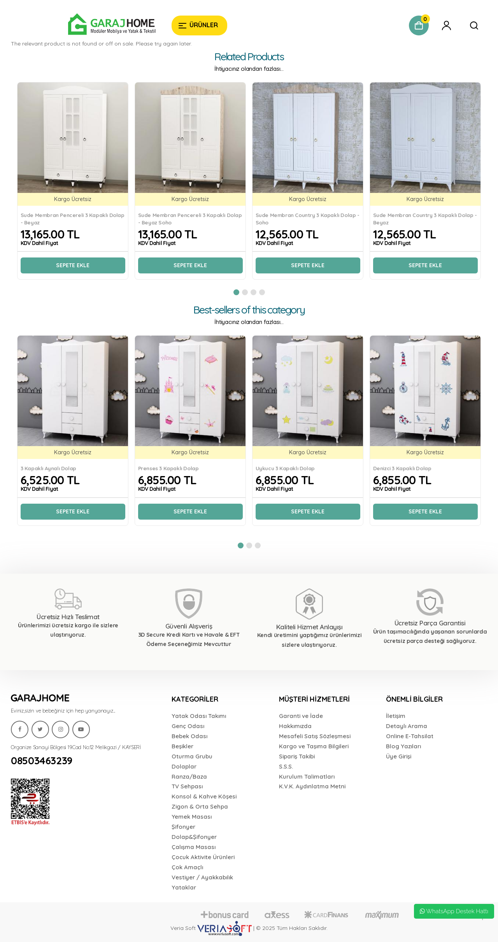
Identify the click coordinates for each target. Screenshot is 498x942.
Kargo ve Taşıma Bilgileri (314, 746)
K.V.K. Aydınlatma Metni (312, 786)
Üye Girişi (398, 756)
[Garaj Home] (88, 25)
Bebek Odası (189, 736)
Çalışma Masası (194, 847)
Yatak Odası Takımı (199, 716)
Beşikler (182, 746)
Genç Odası (188, 726)
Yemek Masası (192, 816)
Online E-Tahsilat (409, 736)
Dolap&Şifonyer (194, 836)
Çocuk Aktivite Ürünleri (203, 857)
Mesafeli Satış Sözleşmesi (315, 736)
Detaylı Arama (406, 726)
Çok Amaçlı (187, 867)
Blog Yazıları (403, 746)
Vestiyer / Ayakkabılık (202, 877)
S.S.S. (286, 766)
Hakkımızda (295, 726)
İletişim (395, 716)
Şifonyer (183, 826)
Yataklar (184, 887)
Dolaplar (184, 766)
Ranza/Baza (189, 776)
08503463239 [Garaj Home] (41, 761)
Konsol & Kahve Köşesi (204, 796)
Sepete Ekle (72, 265)
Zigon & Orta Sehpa (200, 806)
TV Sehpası (187, 786)
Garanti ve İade (301, 716)
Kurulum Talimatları (307, 776)
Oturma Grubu (192, 756)
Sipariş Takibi (297, 756)
